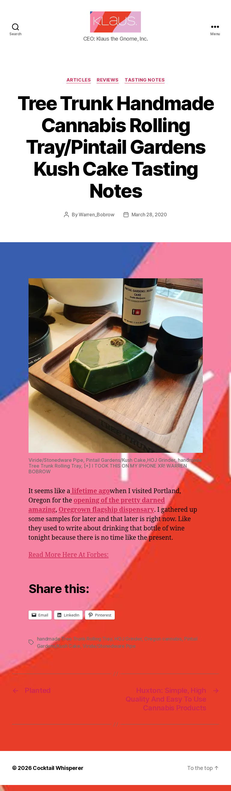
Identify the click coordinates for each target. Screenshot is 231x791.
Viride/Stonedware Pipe (109, 652)
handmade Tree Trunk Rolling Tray (74, 645)
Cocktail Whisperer (58, 774)
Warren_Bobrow (96, 221)
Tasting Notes (145, 86)
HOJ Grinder (127, 645)
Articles (78, 86)
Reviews (108, 86)
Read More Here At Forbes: (69, 561)
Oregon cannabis (163, 645)
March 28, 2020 (149, 221)
